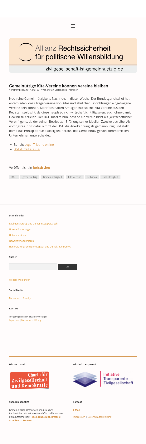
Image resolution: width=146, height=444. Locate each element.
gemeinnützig (29, 177)
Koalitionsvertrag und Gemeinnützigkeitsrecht (33, 223)
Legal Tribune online (39, 144)
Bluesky (26, 298)
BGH (14, 177)
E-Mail (76, 410)
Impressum (14, 320)
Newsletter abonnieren (21, 241)
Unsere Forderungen (20, 229)
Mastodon (14, 298)
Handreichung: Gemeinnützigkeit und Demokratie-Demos (40, 246)
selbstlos (92, 177)
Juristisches (42, 167)
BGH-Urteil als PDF (27, 149)
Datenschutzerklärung (31, 320)
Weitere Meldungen (19, 279)
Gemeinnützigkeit (52, 177)
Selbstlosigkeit (110, 177)
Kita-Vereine (74, 177)
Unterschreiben (17, 235)
